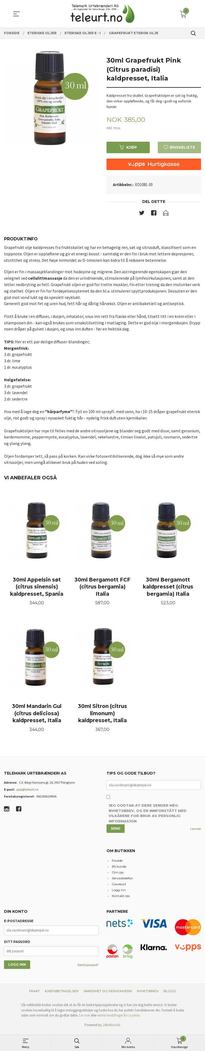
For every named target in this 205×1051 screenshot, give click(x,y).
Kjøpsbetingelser (61, 994)
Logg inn (119, 893)
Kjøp (128, 147)
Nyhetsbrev (148, 994)
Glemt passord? (87, 968)
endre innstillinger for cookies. (118, 1018)
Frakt (34, 994)
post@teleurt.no (27, 793)
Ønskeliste (179, 147)
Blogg (170, 994)
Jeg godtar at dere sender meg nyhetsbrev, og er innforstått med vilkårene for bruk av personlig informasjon (148, 817)
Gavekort (119, 887)
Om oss (118, 875)
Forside (117, 864)
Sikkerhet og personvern (108, 994)
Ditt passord (17, 945)
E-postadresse (18, 924)
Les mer (195, 832)
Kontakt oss (121, 899)
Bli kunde (119, 870)
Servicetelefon (122, 881)
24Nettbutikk (111, 1028)
